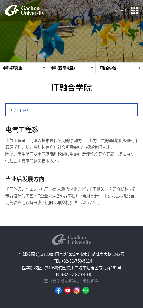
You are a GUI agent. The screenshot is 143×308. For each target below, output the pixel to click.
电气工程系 (20, 110)
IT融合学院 (107, 67)
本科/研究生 (12, 67)
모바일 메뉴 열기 (134, 10)
